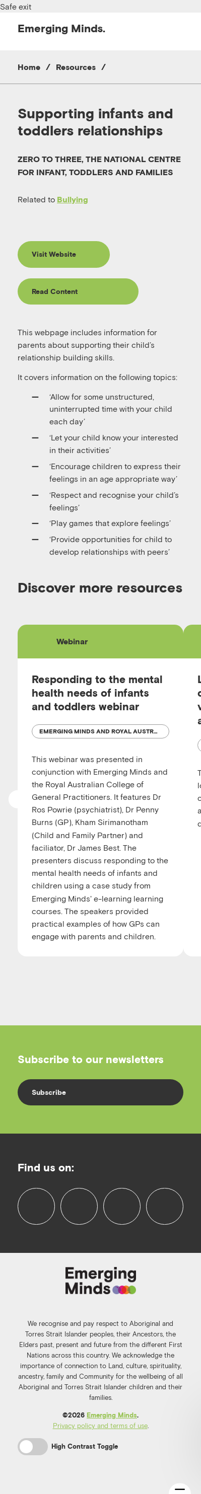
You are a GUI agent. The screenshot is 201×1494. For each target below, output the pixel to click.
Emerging (61, 28)
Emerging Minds (112, 1415)
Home (29, 66)
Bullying (72, 199)
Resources (76, 66)
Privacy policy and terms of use (100, 1426)
